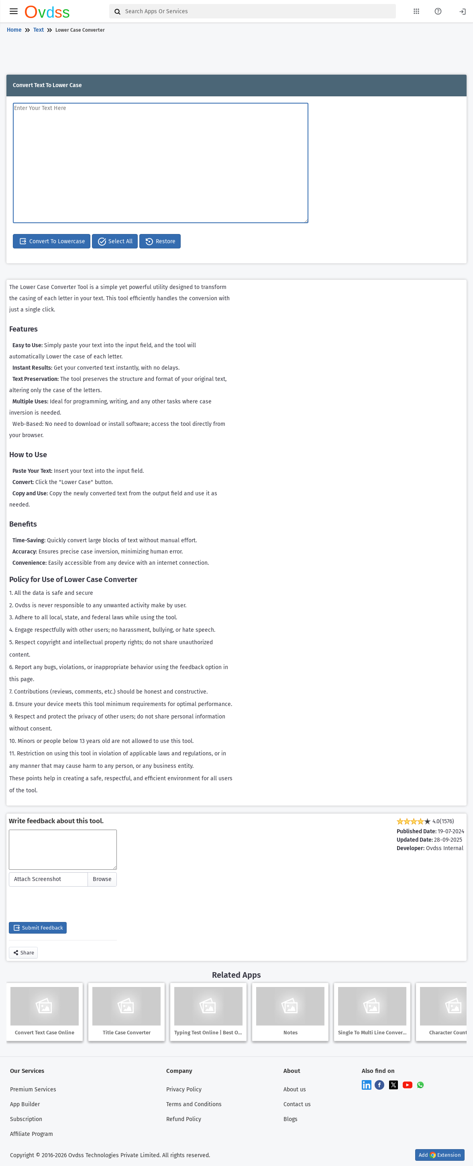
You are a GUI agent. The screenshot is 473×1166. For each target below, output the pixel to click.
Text (38, 29)
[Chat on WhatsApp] (420, 1084)
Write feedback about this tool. (56, 821)
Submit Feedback (37, 928)
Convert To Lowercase (51, 241)
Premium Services (33, 1089)
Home (14, 29)
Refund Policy (183, 1119)
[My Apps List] (416, 11)
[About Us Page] (438, 11)
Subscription (26, 1119)
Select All (115, 241)
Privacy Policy (184, 1089)
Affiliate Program (31, 1134)
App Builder (25, 1104)
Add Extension (440, 1155)
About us (294, 1089)
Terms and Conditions (194, 1104)
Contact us (297, 1104)
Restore (160, 241)
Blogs (290, 1119)
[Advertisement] (235, 55)
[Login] (462, 11)
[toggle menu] (13, 11)
